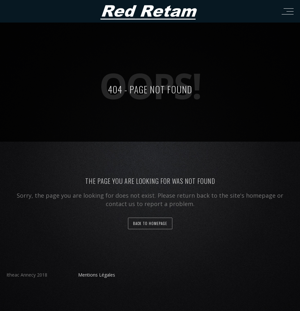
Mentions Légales (96, 275)
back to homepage (150, 223)
